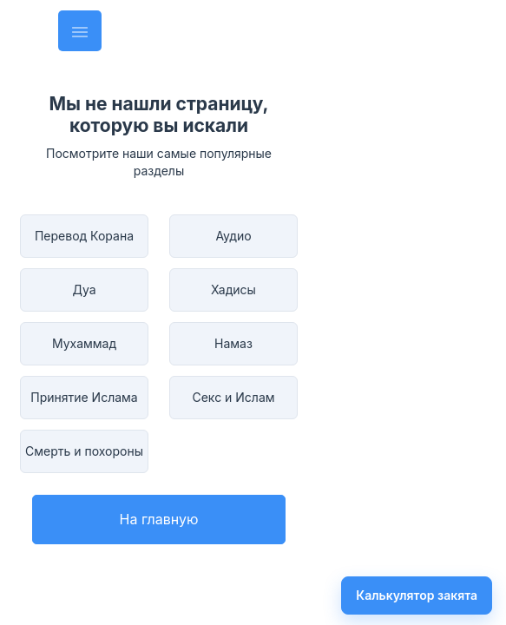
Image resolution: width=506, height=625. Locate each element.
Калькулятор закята (416, 595)
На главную (159, 519)
